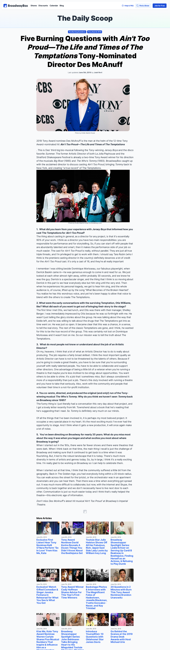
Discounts (43, 5)
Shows (34, 5)
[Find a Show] (143, 5)
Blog (62, 5)
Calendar (54, 5)
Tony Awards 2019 (94, 32)
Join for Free (159, 6)
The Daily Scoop (85, 18)
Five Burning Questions (77, 32)
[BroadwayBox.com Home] (15, 5)
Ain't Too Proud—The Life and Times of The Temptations (92, 144)
